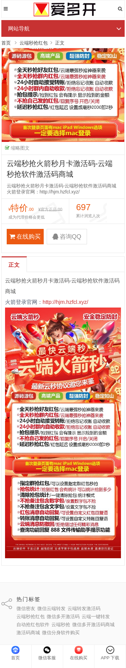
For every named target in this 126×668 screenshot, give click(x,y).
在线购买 (25, 236)
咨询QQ (66, 236)
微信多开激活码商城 (93, 624)
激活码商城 (28, 632)
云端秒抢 (60, 624)
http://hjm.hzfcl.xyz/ (65, 302)
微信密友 (25, 608)
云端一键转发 (96, 616)
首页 (6, 43)
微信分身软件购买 (61, 632)
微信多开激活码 (63, 616)
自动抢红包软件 (32, 624)
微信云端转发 (51, 608)
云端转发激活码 (84, 608)
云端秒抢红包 (33, 43)
